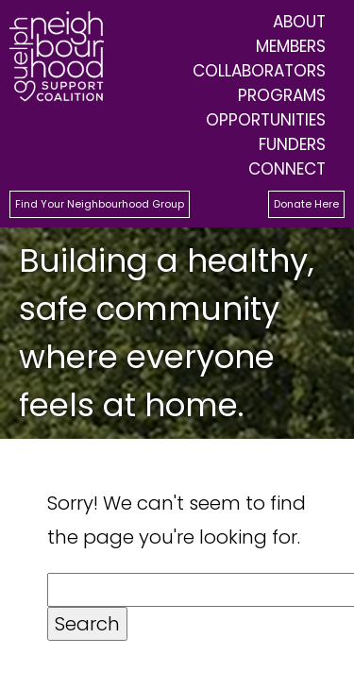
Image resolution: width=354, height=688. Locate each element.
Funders (292, 144)
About (299, 21)
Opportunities (266, 120)
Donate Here (306, 203)
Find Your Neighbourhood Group (99, 203)
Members (291, 46)
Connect (287, 169)
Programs (282, 95)
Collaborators (259, 70)
